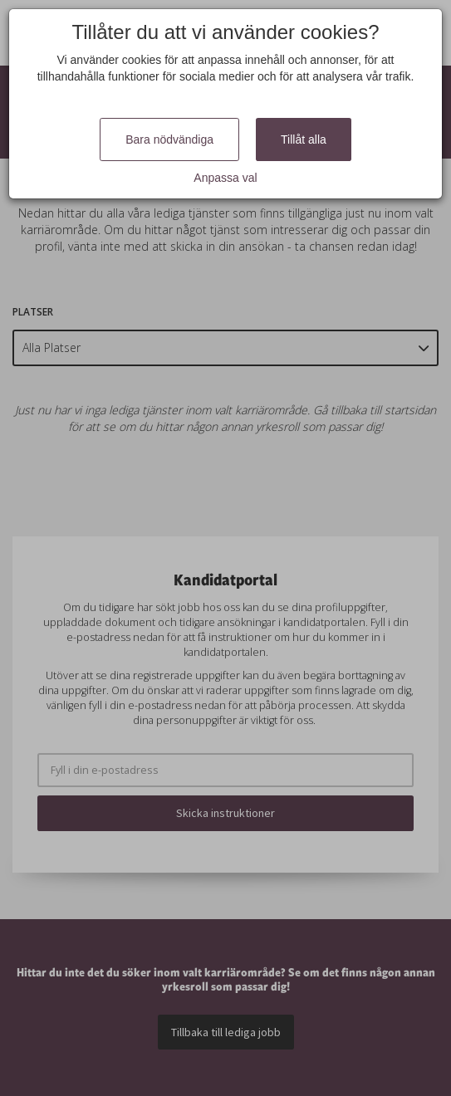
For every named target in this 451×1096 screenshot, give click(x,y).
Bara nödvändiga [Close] (169, 139)
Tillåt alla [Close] (303, 139)
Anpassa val (225, 177)
